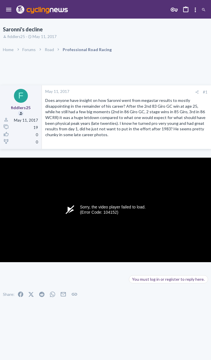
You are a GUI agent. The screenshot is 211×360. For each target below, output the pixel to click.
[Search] (203, 10)
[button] (9, 10)
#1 (205, 92)
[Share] (197, 92)
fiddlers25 (16, 36)
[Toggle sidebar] (195, 10)
